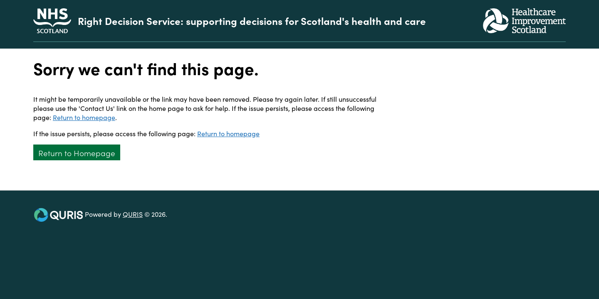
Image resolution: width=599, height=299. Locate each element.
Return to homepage (84, 117)
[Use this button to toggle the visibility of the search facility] (559, 45)
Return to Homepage (76, 152)
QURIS (133, 213)
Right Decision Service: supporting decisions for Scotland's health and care (252, 21)
